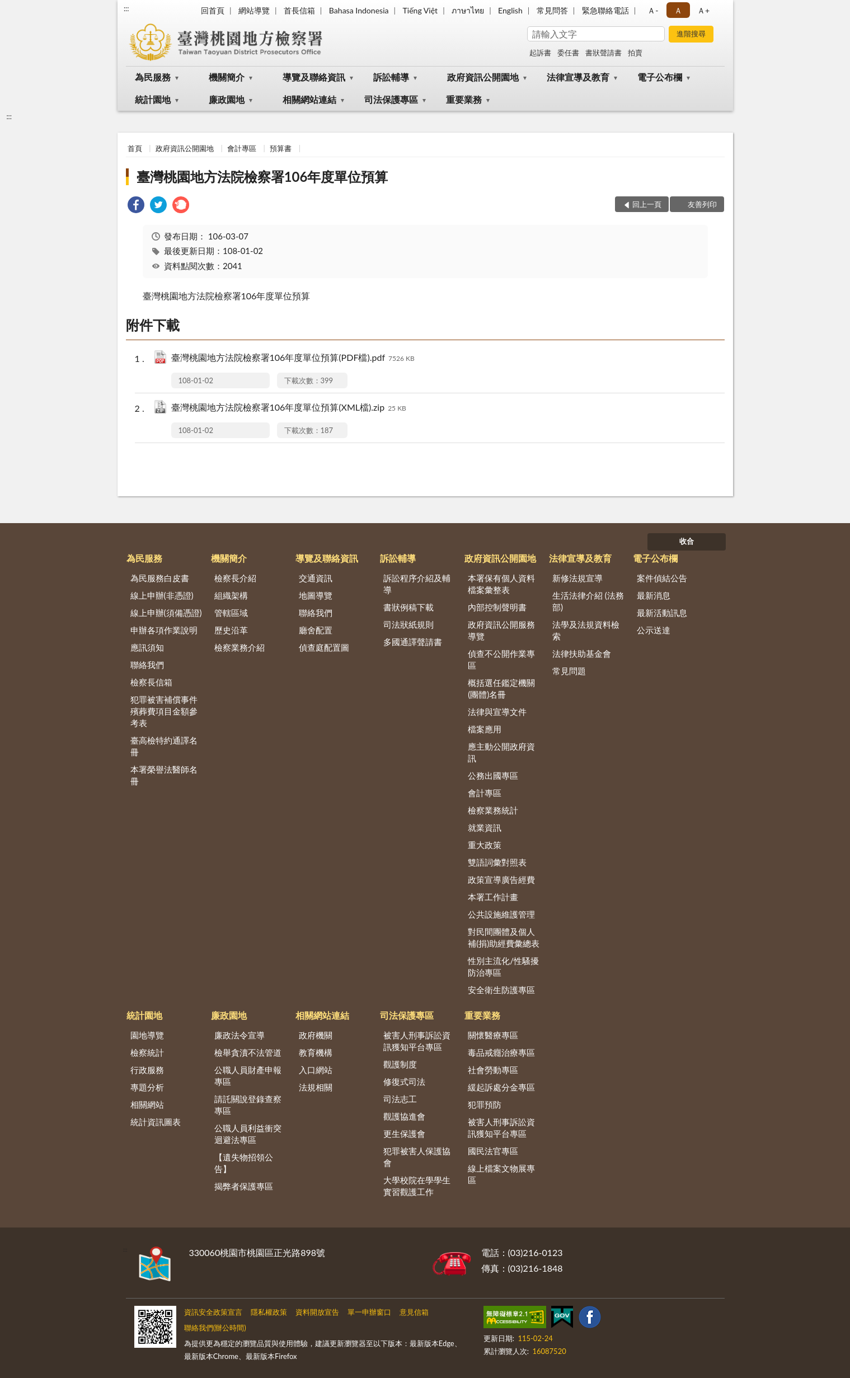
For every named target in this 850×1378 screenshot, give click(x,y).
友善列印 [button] (702, 204)
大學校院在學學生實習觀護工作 (416, 1186)
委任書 (568, 52)
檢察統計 (147, 1052)
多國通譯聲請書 (412, 642)
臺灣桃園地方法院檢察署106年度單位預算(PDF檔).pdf (293, 358)
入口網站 (315, 1070)
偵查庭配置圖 (324, 647)
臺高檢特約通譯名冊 (164, 746)
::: (126, 8)
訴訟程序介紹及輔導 (416, 584)
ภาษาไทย (468, 10)
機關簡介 (227, 77)
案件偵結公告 (662, 578)
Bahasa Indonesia (359, 10)
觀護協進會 (404, 1116)
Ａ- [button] (652, 10)
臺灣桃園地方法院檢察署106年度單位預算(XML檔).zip (288, 408)
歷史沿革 (231, 630)
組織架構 (231, 595)
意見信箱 (414, 1312)
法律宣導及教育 (578, 77)
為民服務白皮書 (159, 578)
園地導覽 (147, 1035)
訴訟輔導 (391, 77)
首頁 (135, 148)
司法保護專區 (391, 99)
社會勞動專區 (493, 1070)
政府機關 (315, 1035)
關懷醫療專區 (493, 1035)
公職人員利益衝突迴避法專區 (247, 1134)
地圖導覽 (315, 595)
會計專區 (241, 148)
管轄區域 (231, 613)
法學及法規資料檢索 (585, 630)
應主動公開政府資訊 (501, 752)
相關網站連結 (309, 99)
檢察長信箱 (151, 682)
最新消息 (653, 595)
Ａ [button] (678, 10)
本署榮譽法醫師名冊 (164, 775)
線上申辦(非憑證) (162, 595)
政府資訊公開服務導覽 (501, 630)
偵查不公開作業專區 (501, 659)
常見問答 (552, 10)
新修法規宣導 (577, 578)
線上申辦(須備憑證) (166, 613)
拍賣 (635, 52)
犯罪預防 (484, 1104)
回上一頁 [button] (646, 204)
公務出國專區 (493, 775)
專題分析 (147, 1087)
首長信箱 (299, 10)
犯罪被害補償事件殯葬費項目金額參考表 (164, 711)
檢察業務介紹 (239, 647)
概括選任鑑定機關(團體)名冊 (501, 688)
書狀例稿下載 (408, 607)
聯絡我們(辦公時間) (215, 1327)
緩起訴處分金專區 (501, 1087)
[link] (136, 206)
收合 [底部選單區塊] (686, 541)
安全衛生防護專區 (501, 990)
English (510, 10)
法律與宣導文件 (497, 712)
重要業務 (464, 99)
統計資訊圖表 (155, 1122)
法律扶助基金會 (581, 653)
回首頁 (212, 10)
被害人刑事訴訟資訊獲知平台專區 (416, 1041)
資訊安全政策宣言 (213, 1312)
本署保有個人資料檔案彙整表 (501, 584)
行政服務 (147, 1070)
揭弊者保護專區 (243, 1186)
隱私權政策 (269, 1312)
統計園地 (153, 99)
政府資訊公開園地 (483, 77)
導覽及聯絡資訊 (314, 77)
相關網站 (147, 1104)
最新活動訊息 (662, 613)
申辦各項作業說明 (164, 630)
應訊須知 (147, 647)
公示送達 (653, 630)
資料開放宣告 (317, 1312)
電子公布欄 (659, 77)
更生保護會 (404, 1133)
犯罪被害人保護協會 (416, 1157)
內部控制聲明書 (497, 607)
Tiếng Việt (420, 10)
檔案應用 (484, 729)
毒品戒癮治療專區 (501, 1052)
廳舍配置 (315, 630)
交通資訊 (315, 578)
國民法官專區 (493, 1151)
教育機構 (315, 1052)
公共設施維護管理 (501, 914)
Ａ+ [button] (703, 10)
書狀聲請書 (603, 52)
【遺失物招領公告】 (243, 1163)
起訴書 (540, 52)
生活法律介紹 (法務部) (588, 601)
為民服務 (153, 77)
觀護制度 (400, 1064)
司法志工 (400, 1099)
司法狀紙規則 (408, 624)
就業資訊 (484, 827)
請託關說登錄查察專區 (247, 1105)
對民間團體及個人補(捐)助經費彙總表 (503, 937)
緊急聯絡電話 (605, 10)
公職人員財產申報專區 (247, 1076)
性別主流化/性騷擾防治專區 (503, 966)
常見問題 (569, 671)
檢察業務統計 (493, 810)
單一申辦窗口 (369, 1312)
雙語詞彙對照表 (497, 862)
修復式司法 (404, 1081)
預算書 (281, 148)
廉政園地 (227, 99)
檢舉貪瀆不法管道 (247, 1052)
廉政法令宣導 (239, 1035)
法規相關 (315, 1087)
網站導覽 (254, 10)
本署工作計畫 (493, 897)
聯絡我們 (147, 665)
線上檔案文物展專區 (501, 1174)
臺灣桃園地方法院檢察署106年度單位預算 (262, 176)
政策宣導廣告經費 (501, 879)
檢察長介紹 (235, 578)
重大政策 (484, 845)
